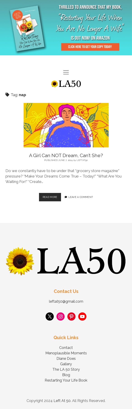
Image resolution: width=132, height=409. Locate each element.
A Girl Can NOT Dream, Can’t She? (66, 155)
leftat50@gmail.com (66, 301)
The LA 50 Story (66, 369)
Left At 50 (62, 401)
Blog (66, 375)
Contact (66, 348)
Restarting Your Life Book (66, 380)
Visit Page (66, 27)
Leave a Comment (80, 197)
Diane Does (66, 358)
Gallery (66, 364)
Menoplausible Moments (66, 353)
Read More (52, 195)
